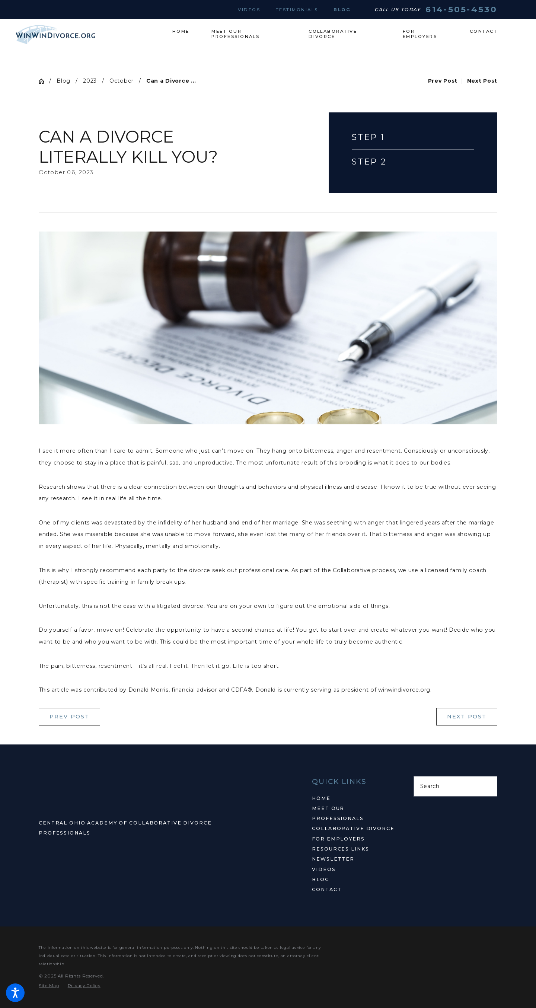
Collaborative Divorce (353, 828)
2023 (90, 80)
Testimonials (297, 9)
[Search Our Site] (488, 786)
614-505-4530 (461, 10)
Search (430, 786)
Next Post (466, 716)
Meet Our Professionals (337, 813)
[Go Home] (44, 81)
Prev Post (69, 716)
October (121, 80)
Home (321, 798)
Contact (326, 889)
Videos (249, 9)
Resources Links (340, 849)
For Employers (338, 839)
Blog (342, 9)
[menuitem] (186, 31)
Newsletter (333, 859)
